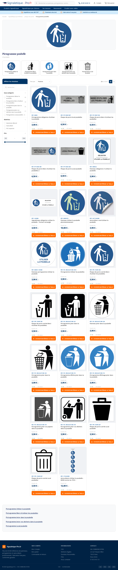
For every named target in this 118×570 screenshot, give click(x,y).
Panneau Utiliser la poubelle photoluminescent (70, 221)
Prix (15, 133)
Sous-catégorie (15, 93)
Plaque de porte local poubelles (71, 117)
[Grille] (110, 81)
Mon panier (35, 552)
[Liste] (114, 81)
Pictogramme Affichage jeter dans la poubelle (101, 376)
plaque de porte (29, 16)
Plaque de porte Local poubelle (71, 169)
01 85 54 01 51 (95, 559)
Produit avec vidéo (71, 8)
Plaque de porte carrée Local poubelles (41, 479)
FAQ (62, 557)
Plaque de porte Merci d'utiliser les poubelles (101, 118)
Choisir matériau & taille (44, 132)
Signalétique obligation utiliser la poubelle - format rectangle (43, 221)
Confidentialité (66, 567)
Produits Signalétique (11, 8)
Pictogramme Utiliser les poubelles (72, 272)
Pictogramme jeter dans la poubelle (41, 376)
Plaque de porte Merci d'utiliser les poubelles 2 (43, 170)
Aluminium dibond (10, 123)
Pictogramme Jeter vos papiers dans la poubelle (42, 427)
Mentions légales (66, 552)
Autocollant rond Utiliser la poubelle (99, 221)
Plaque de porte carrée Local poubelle (99, 427)
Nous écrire (93, 557)
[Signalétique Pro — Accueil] (17, 3)
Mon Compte (36, 549)
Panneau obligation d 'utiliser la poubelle (101, 170)
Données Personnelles (68, 554)
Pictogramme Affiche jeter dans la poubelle (72, 376)
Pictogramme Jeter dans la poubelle (70, 324)
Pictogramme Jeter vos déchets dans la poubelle (71, 427)
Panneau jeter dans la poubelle (100, 323)
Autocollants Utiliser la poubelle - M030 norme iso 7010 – (72, 479)
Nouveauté (57, 8)
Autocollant (8, 126)
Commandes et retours (39, 554)
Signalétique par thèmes (30, 8)
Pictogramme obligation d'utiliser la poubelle (43, 118)
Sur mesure (46, 8)
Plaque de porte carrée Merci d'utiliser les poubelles (99, 273)
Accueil (4, 16)
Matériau (15, 119)
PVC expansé (9, 128)
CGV (62, 549)
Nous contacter (65, 559)
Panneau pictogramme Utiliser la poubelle (43, 273)
